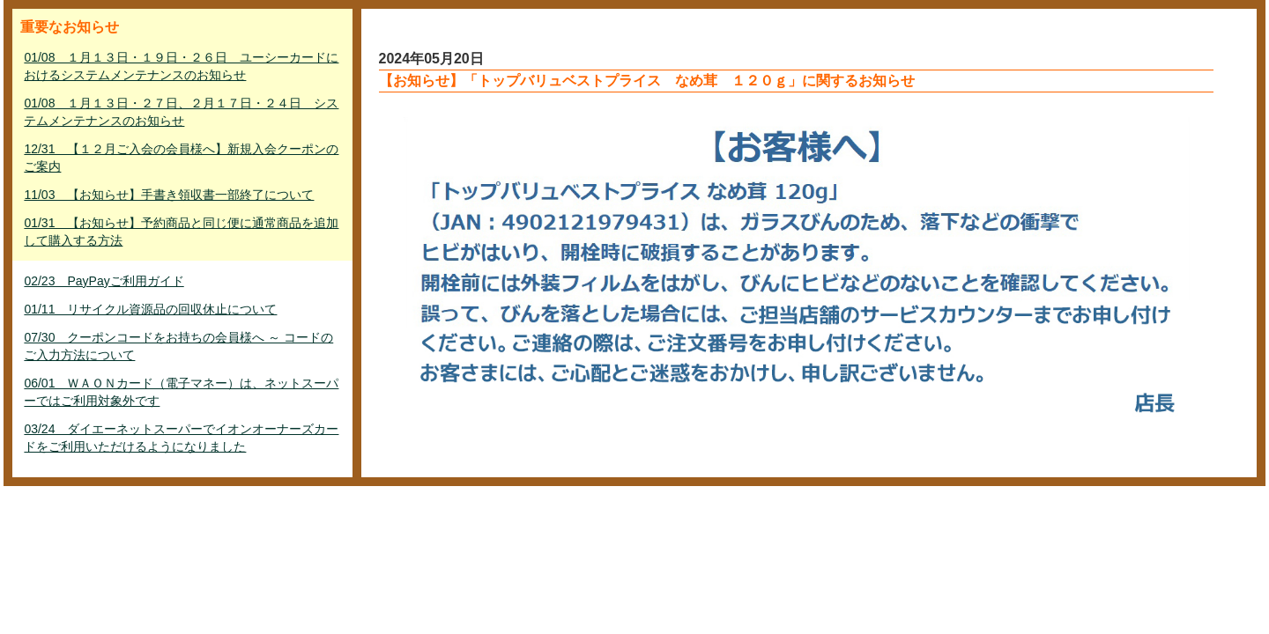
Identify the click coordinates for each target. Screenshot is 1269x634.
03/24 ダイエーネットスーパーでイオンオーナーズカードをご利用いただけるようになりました (181, 437)
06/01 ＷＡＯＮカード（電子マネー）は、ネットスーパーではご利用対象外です (181, 392)
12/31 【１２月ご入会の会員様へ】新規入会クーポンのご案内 (181, 157)
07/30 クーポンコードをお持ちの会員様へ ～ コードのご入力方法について (178, 346)
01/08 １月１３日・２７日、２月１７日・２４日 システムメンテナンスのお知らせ (181, 112)
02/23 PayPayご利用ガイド (103, 281)
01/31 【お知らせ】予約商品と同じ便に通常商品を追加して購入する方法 (181, 231)
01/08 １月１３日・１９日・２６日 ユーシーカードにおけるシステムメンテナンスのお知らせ (181, 66)
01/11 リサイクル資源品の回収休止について (150, 309)
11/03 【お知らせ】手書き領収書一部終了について (169, 195)
